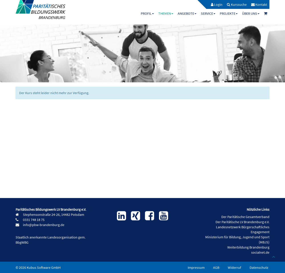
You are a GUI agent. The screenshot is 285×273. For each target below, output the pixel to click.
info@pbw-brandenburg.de (43, 224)
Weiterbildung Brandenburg (248, 247)
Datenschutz (259, 267)
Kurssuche (237, 4)
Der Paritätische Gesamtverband (245, 216)
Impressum (196, 267)
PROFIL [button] (147, 13)
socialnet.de (260, 252)
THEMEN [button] (165, 13)
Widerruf (234, 267)
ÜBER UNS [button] (250, 13)
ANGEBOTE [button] (187, 13)
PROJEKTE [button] (229, 13)
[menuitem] (214, 4)
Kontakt (259, 4)
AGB (216, 267)
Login (216, 4)
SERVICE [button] (208, 13)
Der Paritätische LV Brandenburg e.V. (242, 222)
